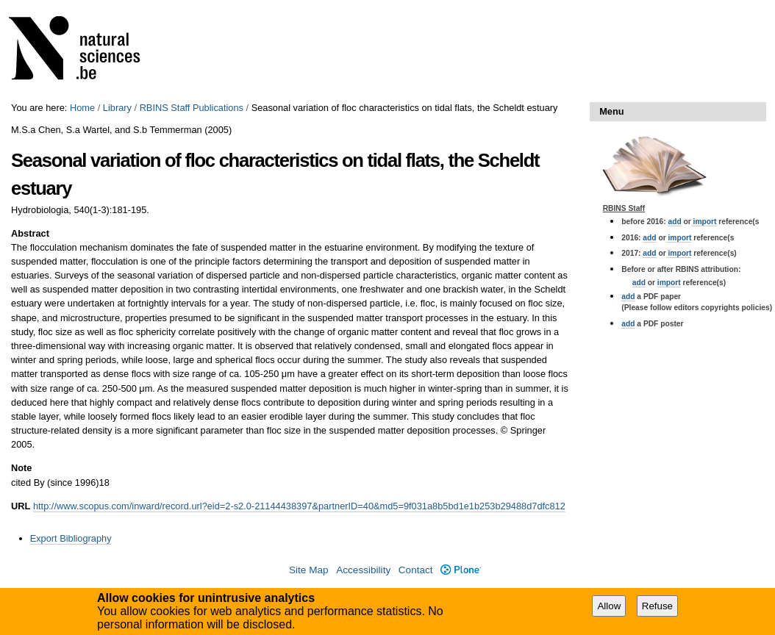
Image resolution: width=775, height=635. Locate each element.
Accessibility (363, 569)
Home (82, 107)
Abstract (30, 233)
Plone (461, 569)
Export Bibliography (71, 538)
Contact (416, 569)
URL (20, 506)
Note (21, 467)
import (704, 222)
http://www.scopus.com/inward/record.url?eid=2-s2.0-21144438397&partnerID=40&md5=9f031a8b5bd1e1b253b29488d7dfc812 (299, 506)
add (674, 222)
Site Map (309, 569)
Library (117, 107)
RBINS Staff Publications (191, 107)
